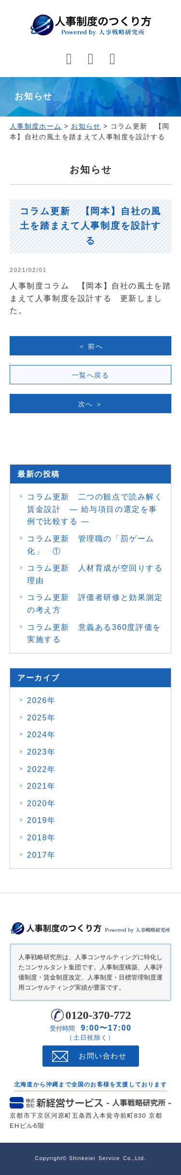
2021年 (41, 786)
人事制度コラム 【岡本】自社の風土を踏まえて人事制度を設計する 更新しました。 (90, 298)
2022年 (41, 769)
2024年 (41, 735)
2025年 (41, 718)
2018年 (41, 838)
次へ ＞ (90, 404)
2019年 (41, 820)
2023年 (41, 752)
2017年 (41, 855)
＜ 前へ (90, 346)
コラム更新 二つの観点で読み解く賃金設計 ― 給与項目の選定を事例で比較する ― (95, 509)
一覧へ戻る (90, 375)
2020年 (41, 803)
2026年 (41, 700)
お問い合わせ (102, 1056)
